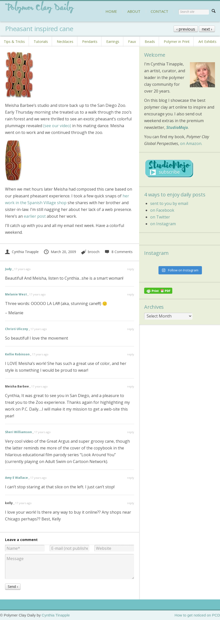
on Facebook (162, 210)
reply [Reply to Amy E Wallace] (130, 478)
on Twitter (160, 217)
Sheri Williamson (18, 432)
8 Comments (118, 251)
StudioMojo (177, 127)
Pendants (89, 41)
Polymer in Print (177, 41)
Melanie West (16, 294)
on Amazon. (191, 143)
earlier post (35, 216)
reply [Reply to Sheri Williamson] (130, 432)
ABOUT (133, 11)
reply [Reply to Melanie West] (130, 294)
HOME (111, 11)
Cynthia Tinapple (22, 251)
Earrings (112, 41)
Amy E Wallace (16, 478)
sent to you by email (169, 203)
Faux (132, 41)
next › (207, 29)
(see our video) (57, 125)
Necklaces (65, 41)
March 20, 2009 (60, 251)
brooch (93, 251)
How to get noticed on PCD (197, 615)
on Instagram (163, 223)
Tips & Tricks (14, 41)
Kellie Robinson (17, 354)
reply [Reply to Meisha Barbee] (130, 386)
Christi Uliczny (16, 329)
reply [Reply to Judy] (130, 269)
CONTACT (159, 11)
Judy (8, 269)
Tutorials (41, 41)
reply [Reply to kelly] (130, 503)
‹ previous (185, 29)
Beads (150, 41)
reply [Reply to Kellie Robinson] (130, 354)
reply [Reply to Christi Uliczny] (130, 329)
